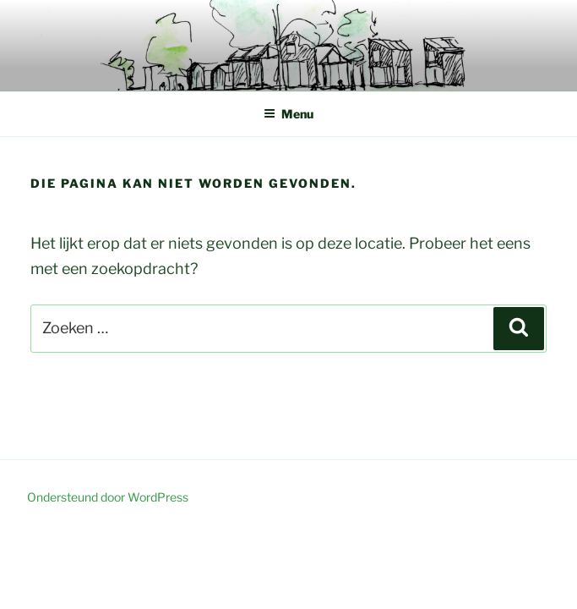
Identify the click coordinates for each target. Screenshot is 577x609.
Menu (288, 114)
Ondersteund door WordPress (107, 497)
